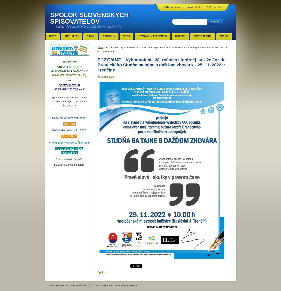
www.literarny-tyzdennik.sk (69, 75)
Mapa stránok (194, 7)
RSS (209, 7)
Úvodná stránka (173, 7)
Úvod (100, 47)
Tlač (220, 7)
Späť (100, 272)
